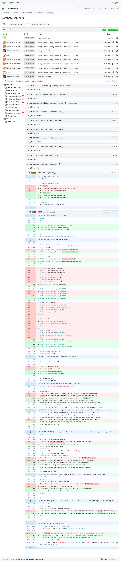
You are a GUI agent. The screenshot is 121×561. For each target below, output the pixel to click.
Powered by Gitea (8, 559)
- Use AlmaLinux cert (45, 38)
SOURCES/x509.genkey (45, 173)
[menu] (22, 24)
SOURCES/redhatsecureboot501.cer (47, 120)
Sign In (115, 3)
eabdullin (9, 38)
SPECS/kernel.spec (45, 212)
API (117, 559)
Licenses (112, 559)
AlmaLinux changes (45, 77)
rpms (7, 8)
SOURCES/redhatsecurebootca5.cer (47, 138)
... (54, 38)
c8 (104, 30)
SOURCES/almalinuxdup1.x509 (45, 86)
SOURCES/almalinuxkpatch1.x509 (46, 94)
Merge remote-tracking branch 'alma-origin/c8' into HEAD (58, 42)
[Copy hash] (113, 37)
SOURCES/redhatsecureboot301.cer (47, 112)
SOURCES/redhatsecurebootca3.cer (47, 129)
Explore (11, 3)
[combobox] (16, 24)
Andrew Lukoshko (12, 51)
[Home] (4, 3)
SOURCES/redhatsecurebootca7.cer (47, 147)
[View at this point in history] (116, 37)
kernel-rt (15, 8)
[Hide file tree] (3, 81)
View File (114, 86)
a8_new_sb (113, 30)
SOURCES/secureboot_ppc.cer (45, 155)
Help (18, 3)
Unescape (106, 173)
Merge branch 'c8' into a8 (46, 51)
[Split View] (112, 81)
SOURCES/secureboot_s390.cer (45, 164)
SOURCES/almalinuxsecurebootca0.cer (48, 103)
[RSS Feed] (79, 8)
